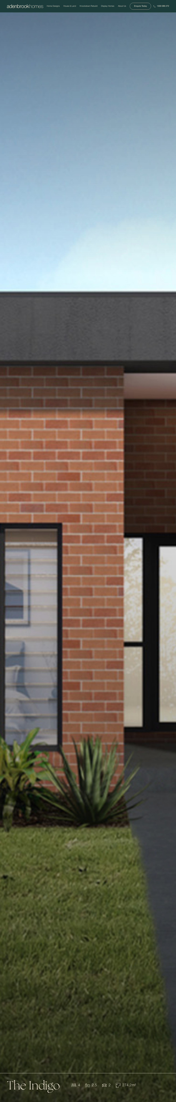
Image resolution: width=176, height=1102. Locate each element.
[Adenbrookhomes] (25, 6)
